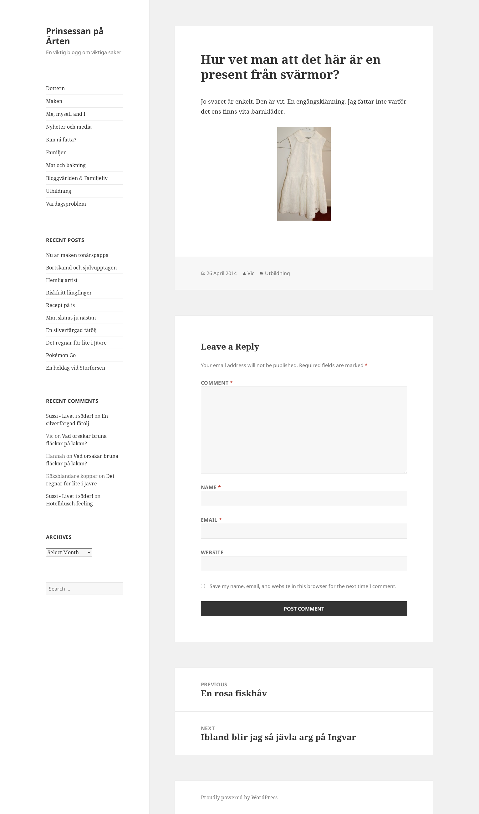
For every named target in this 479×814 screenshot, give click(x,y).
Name (211, 487)
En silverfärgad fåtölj (71, 330)
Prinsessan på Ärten (75, 36)
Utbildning (58, 190)
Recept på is (60, 305)
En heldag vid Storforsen (75, 367)
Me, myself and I (65, 113)
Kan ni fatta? (61, 139)
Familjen (56, 152)
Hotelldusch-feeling (69, 503)
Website (212, 552)
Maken (54, 101)
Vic (250, 273)
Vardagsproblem (66, 203)
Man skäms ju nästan (71, 317)
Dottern (55, 88)
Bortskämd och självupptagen (81, 267)
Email (211, 519)
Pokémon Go (61, 355)
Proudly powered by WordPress (239, 797)
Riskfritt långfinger (69, 292)
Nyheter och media (69, 126)
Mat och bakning (66, 165)
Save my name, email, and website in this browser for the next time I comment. (303, 586)
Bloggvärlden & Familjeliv (77, 178)
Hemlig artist (62, 280)
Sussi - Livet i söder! (69, 415)
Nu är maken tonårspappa (77, 255)
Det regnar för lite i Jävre (76, 342)
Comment (217, 382)
